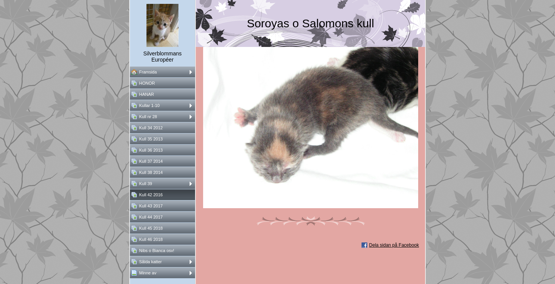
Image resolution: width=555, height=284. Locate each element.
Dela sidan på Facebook (394, 245)
